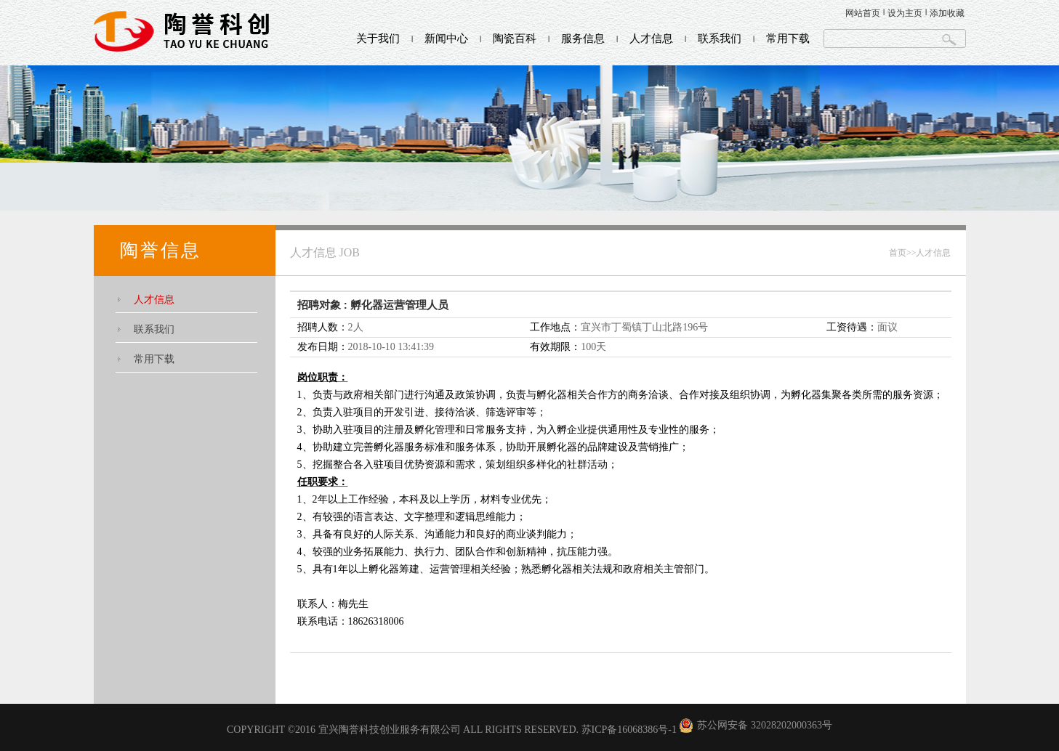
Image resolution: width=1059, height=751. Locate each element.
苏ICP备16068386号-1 (629, 729)
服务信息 (583, 38)
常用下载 (788, 38)
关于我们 (378, 38)
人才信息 (651, 38)
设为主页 (904, 13)
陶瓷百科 (514, 38)
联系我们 (719, 38)
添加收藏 (947, 13)
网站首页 (862, 13)
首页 (897, 253)
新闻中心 (446, 38)
